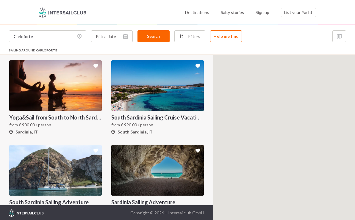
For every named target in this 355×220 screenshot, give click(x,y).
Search (153, 36)
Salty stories (232, 12)
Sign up (262, 12)
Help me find (226, 36)
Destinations (197, 12)
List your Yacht (298, 12)
